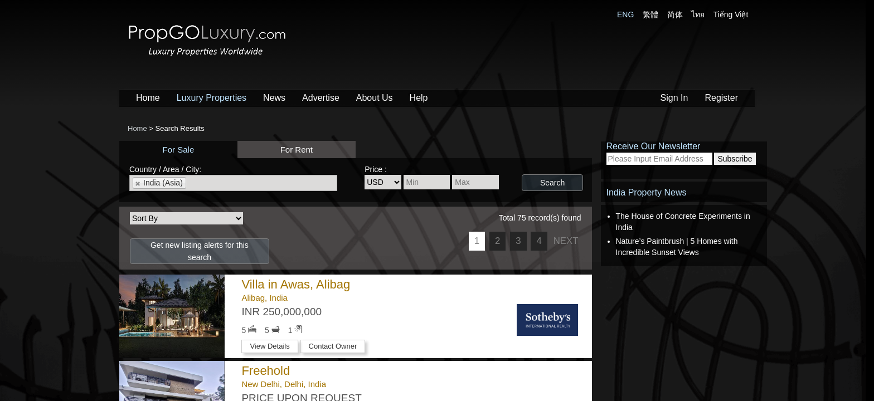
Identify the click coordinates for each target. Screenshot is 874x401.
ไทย (698, 14)
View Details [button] (269, 346)
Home (148, 97)
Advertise (320, 97)
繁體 (650, 14)
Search (552, 182)
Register (721, 97)
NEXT (566, 241)
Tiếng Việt (731, 14)
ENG (625, 14)
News (274, 97)
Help (419, 97)
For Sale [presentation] (179, 149)
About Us (374, 97)
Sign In (674, 97)
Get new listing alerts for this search (199, 251)
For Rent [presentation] (296, 149)
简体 (675, 14)
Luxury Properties (211, 97)
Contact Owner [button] (333, 346)
